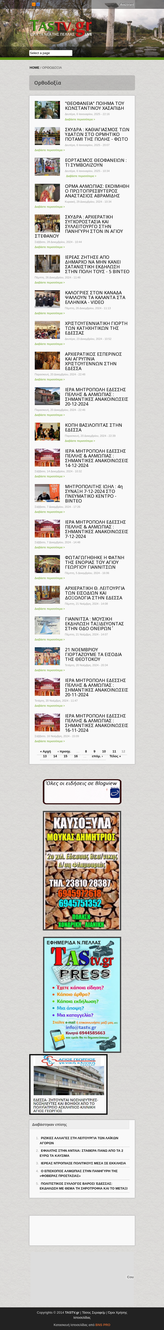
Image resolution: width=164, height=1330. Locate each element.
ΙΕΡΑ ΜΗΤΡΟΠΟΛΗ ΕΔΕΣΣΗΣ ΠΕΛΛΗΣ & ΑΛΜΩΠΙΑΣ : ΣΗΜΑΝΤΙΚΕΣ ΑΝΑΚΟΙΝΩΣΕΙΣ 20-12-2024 (96, 396)
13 (45, 756)
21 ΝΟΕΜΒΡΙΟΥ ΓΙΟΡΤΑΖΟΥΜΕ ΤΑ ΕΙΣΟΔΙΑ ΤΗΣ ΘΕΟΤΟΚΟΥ (93, 654)
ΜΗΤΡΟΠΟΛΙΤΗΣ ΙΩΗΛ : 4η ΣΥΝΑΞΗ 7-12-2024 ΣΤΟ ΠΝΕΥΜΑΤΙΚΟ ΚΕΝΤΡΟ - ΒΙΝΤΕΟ (94, 493)
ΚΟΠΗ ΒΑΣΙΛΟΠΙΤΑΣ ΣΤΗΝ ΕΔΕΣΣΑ (93, 427)
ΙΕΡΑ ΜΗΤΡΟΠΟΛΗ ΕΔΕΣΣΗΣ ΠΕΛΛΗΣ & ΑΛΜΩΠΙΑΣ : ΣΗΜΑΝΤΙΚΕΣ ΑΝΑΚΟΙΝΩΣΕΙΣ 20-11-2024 (96, 687)
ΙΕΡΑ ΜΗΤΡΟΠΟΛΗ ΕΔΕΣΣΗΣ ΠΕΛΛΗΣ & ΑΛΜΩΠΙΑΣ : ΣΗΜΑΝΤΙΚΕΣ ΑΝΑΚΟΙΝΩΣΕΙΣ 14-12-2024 (96, 458)
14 (55, 756)
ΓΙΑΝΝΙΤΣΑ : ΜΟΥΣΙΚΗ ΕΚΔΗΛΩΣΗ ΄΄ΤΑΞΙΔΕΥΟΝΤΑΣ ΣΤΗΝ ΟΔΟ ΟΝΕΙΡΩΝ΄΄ (94, 623)
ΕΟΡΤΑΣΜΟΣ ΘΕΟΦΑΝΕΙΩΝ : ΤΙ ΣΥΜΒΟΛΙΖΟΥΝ (96, 162)
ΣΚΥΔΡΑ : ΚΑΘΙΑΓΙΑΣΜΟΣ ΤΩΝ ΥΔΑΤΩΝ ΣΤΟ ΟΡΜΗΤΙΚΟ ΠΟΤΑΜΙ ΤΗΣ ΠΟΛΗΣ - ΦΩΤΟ (97, 134)
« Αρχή (45, 751)
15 (65, 756)
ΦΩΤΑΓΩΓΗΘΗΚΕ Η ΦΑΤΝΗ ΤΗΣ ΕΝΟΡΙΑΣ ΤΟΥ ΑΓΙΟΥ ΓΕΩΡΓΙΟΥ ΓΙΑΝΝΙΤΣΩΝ (94, 562)
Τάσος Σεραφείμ (94, 1312)
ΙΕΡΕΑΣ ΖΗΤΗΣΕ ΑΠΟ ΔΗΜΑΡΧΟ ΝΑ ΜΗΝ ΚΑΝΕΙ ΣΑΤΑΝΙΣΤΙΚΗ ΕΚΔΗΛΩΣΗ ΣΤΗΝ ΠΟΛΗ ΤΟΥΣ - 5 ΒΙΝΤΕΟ (97, 264)
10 (104, 751)
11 (114, 751)
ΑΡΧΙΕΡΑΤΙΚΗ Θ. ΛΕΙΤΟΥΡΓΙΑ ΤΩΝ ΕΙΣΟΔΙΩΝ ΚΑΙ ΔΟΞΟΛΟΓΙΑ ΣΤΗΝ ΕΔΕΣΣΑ (95, 593)
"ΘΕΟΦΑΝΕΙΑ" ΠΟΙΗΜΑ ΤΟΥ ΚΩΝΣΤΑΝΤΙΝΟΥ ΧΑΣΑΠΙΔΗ (94, 105)
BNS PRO (102, 1325)
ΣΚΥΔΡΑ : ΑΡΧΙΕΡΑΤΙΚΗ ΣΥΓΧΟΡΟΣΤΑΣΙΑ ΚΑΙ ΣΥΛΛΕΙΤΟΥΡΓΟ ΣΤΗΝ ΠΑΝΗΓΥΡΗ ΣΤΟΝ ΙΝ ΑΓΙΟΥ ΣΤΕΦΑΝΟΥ (79, 226)
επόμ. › (97, 756)
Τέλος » (115, 756)
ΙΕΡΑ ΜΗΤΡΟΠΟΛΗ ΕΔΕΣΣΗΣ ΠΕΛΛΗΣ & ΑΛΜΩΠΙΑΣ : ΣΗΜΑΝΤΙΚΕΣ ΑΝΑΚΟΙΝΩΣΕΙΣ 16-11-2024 (96, 723)
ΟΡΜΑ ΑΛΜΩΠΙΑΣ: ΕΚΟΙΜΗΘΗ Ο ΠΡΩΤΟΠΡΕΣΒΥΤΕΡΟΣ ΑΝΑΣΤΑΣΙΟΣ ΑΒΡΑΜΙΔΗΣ (97, 191)
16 (76, 756)
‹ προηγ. (64, 751)
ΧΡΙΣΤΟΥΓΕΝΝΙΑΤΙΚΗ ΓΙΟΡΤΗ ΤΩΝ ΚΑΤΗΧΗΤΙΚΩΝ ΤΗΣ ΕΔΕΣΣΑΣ (96, 328)
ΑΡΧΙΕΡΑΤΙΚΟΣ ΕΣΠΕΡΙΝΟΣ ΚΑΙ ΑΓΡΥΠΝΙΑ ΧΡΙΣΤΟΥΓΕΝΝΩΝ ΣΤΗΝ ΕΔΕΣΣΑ (93, 361)
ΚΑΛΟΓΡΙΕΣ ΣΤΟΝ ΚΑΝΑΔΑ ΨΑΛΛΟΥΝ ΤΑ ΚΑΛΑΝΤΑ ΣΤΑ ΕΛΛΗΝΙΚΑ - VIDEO (95, 297)
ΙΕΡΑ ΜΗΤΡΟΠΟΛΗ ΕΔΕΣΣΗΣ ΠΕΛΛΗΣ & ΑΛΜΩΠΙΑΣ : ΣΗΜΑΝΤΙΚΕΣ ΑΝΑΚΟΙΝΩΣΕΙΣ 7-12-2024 (96, 529)
